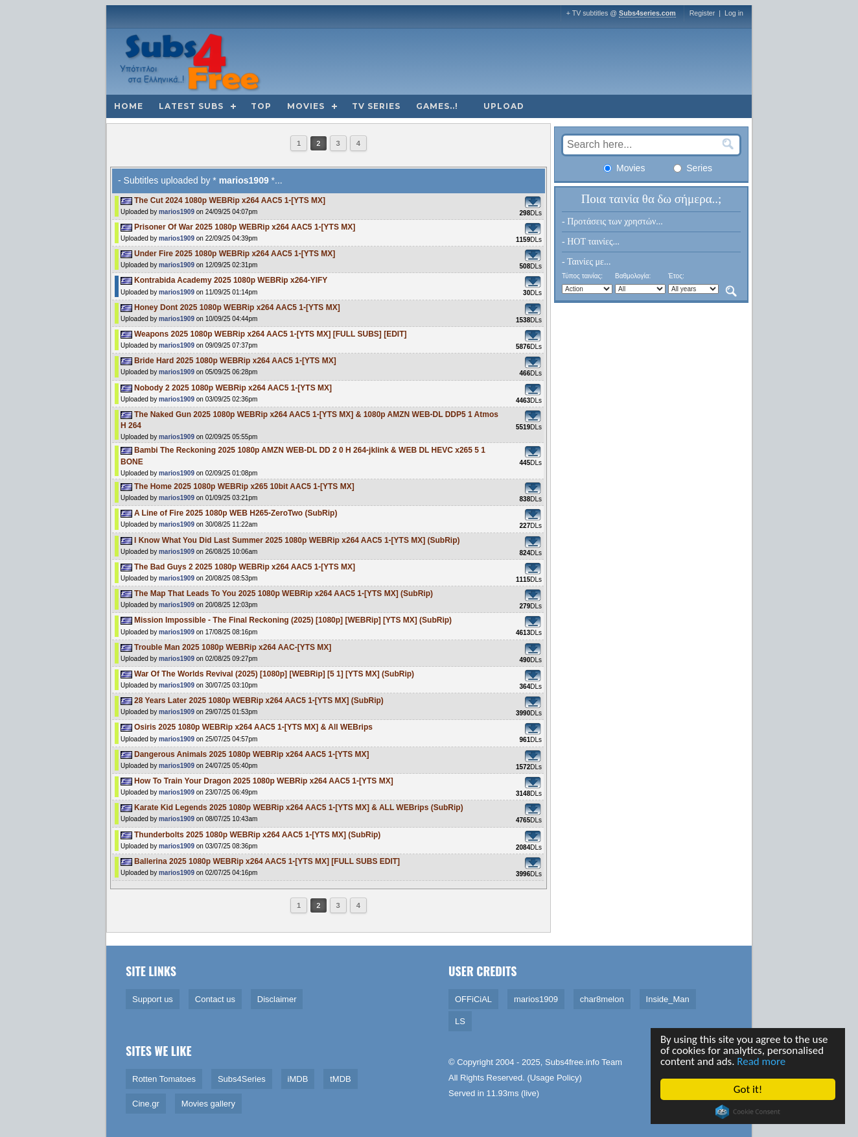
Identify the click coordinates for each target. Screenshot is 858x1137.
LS (460, 1021)
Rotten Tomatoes (164, 1079)
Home (128, 106)
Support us (152, 999)
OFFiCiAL (473, 999)
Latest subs (191, 106)
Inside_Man (668, 999)
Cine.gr (145, 1103)
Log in (734, 13)
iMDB (298, 1079)
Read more (762, 1062)
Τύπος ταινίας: (582, 276)
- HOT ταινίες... (591, 241)
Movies (306, 106)
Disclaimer (277, 999)
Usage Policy (554, 1078)
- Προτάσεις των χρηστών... (612, 221)
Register (702, 13)
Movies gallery (208, 1103)
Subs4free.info (572, 1062)
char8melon (602, 999)
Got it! (748, 1089)
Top (261, 106)
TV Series (376, 106)
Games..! (437, 106)
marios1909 (176, 211)
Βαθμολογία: (633, 276)
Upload (503, 106)
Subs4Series (242, 1079)
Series (692, 168)
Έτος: (676, 276)
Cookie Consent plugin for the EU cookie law (748, 1112)
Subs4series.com (647, 13)
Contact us (215, 999)
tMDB (340, 1079)
